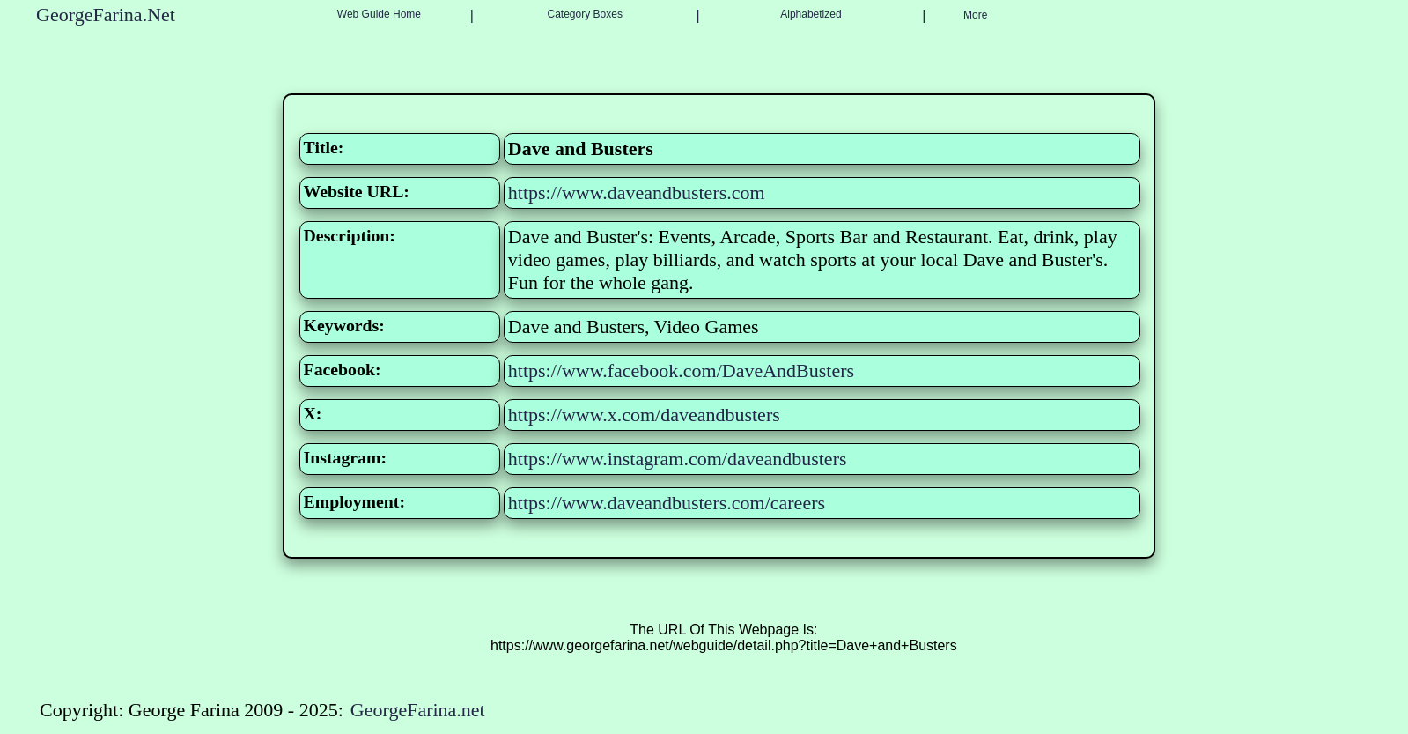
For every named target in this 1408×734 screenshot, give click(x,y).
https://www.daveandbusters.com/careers (666, 503)
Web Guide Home (379, 14)
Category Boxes (585, 14)
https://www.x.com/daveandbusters (644, 415)
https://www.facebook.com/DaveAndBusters (681, 371)
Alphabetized (810, 14)
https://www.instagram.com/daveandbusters (677, 459)
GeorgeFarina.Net (105, 15)
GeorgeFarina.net (417, 710)
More (975, 15)
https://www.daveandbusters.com (636, 193)
